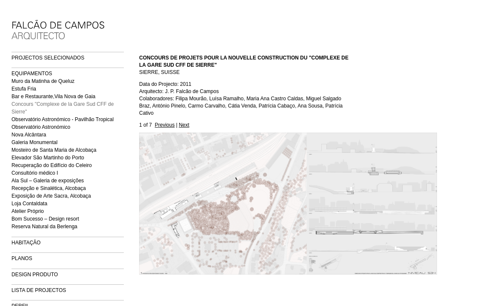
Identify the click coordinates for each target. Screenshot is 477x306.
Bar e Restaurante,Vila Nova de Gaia (53, 96)
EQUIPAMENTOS (31, 73)
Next (184, 125)
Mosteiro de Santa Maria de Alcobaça (53, 150)
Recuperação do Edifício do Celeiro (51, 165)
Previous (165, 125)
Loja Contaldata (29, 204)
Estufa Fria (23, 89)
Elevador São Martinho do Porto (47, 158)
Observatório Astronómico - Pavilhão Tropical (62, 119)
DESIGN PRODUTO (34, 275)
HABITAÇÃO (25, 243)
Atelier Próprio (27, 211)
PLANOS (21, 258)
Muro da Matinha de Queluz (42, 81)
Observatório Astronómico (40, 127)
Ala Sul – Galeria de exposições (47, 181)
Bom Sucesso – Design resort (45, 219)
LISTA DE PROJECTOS (38, 290)
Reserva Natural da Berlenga (44, 227)
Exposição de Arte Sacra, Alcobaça (51, 196)
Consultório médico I (34, 173)
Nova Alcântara (28, 135)
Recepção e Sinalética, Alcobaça (48, 188)
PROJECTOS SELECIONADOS (47, 58)
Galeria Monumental (34, 142)
